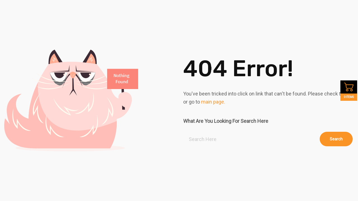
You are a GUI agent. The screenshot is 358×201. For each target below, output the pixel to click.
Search (336, 139)
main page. (213, 102)
